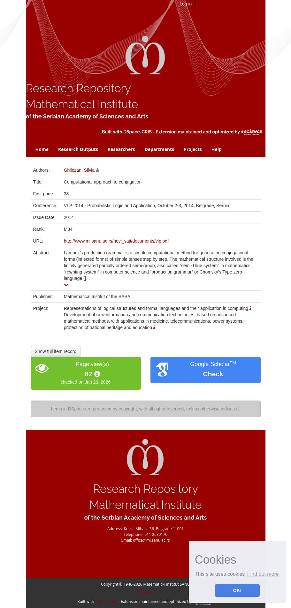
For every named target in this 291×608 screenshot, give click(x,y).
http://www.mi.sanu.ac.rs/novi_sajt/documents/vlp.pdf (116, 241)
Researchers (121, 149)
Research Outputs (78, 149)
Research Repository (78, 88)
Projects (193, 149)
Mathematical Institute (82, 104)
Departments (159, 149)
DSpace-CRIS (137, 131)
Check (213, 374)
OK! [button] (237, 590)
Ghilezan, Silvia (79, 170)
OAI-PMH (145, 593)
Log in (186, 3)
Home (42, 149)
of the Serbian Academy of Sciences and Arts (87, 116)
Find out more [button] (263, 574)
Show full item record (56, 351)
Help (216, 149)
